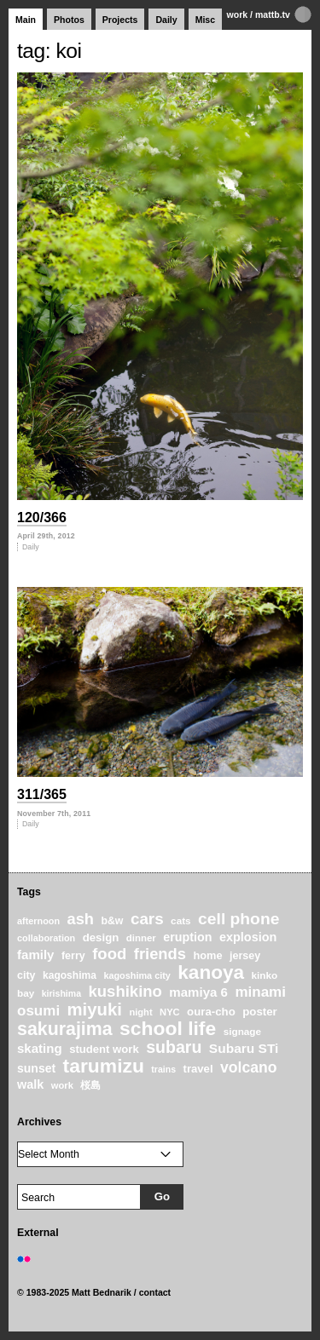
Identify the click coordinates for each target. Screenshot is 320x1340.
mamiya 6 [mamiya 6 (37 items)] (198, 992)
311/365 (42, 794)
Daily (166, 19)
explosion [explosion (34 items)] (247, 937)
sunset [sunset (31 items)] (36, 1068)
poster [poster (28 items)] (259, 1011)
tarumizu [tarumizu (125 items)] (103, 1066)
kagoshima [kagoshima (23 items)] (69, 975)
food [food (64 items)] (109, 954)
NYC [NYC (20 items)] (170, 1012)
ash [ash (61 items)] (80, 919)
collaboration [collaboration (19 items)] (46, 938)
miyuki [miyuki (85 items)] (94, 1009)
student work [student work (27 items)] (104, 1049)
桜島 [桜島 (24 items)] (90, 1085)
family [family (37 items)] (36, 954)
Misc (205, 19)
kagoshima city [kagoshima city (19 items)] (136, 975)
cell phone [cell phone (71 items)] (238, 919)
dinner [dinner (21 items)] (141, 938)
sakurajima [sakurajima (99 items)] (65, 1029)
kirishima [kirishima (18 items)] (61, 993)
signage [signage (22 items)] (242, 1031)
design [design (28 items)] (101, 937)
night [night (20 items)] (140, 1012)
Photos (69, 19)
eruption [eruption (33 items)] (187, 937)
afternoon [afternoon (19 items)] (38, 921)
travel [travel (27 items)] (198, 1068)
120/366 (42, 517)
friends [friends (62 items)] (160, 954)
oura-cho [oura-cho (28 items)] (211, 1011)
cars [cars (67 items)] (147, 919)
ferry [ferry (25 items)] (73, 956)
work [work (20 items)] (62, 1085)
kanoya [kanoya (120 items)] (210, 972)
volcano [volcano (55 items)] (248, 1067)
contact (155, 1292)
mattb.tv (272, 14)
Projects (120, 19)
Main (25, 19)
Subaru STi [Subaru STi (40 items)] (244, 1048)
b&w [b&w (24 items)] (112, 921)
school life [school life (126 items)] (167, 1028)
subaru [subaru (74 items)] (173, 1047)
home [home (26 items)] (207, 955)
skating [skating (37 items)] (39, 1048)
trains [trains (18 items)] (163, 1069)
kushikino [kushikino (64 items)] (124, 991)
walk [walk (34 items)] (30, 1084)
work (237, 14)
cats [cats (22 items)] (181, 920)
